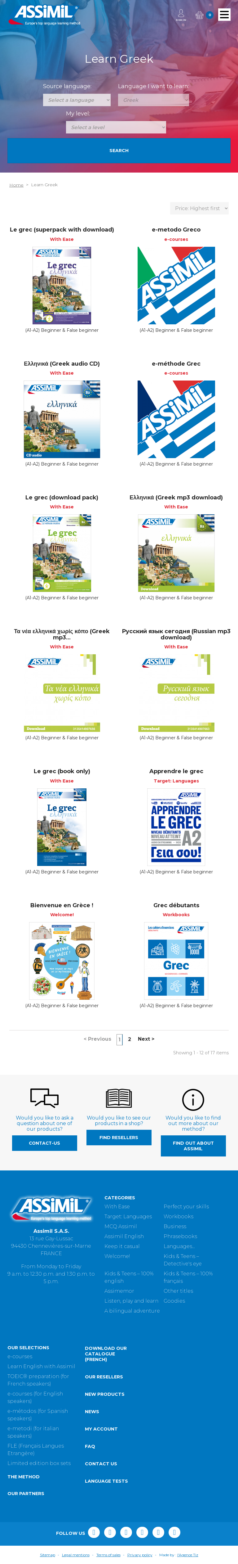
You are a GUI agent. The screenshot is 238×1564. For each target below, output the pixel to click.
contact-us (44, 1143)
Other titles (178, 1291)
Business (175, 1226)
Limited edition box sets (39, 1463)
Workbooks (178, 1216)
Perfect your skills (186, 1207)
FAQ (90, 1446)
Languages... (179, 1246)
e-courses (19, 1356)
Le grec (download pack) (61, 497)
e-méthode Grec (176, 363)
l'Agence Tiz (187, 1555)
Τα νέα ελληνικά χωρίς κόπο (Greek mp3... (62, 634)
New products (105, 1394)
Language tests (106, 1481)
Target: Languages (128, 1216)
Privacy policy (139, 1555)
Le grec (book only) (62, 771)
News (92, 1411)
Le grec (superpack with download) (62, 229)
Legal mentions (76, 1555)
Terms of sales (108, 1555)
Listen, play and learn (131, 1301)
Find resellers (118, 1137)
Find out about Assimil (193, 1146)
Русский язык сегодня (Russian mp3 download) (176, 634)
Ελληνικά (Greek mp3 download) (176, 497)
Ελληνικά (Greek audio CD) (61, 363)
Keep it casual (122, 1246)
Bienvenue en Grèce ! (61, 905)
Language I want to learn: (153, 86)
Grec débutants (176, 905)
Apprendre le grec (176, 771)
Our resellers (104, 1377)
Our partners (25, 1493)
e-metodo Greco (176, 229)
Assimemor (119, 1291)
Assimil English (124, 1236)
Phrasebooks (180, 1236)
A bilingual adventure (132, 1311)
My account (101, 1429)
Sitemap (47, 1555)
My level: (78, 113)
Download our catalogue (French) (106, 1353)
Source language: (67, 86)
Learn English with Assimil (41, 1366)
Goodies (174, 1301)
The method (23, 1477)
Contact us (101, 1464)
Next (146, 1039)
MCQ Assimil (120, 1226)
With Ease (117, 1207)
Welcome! (117, 1256)
